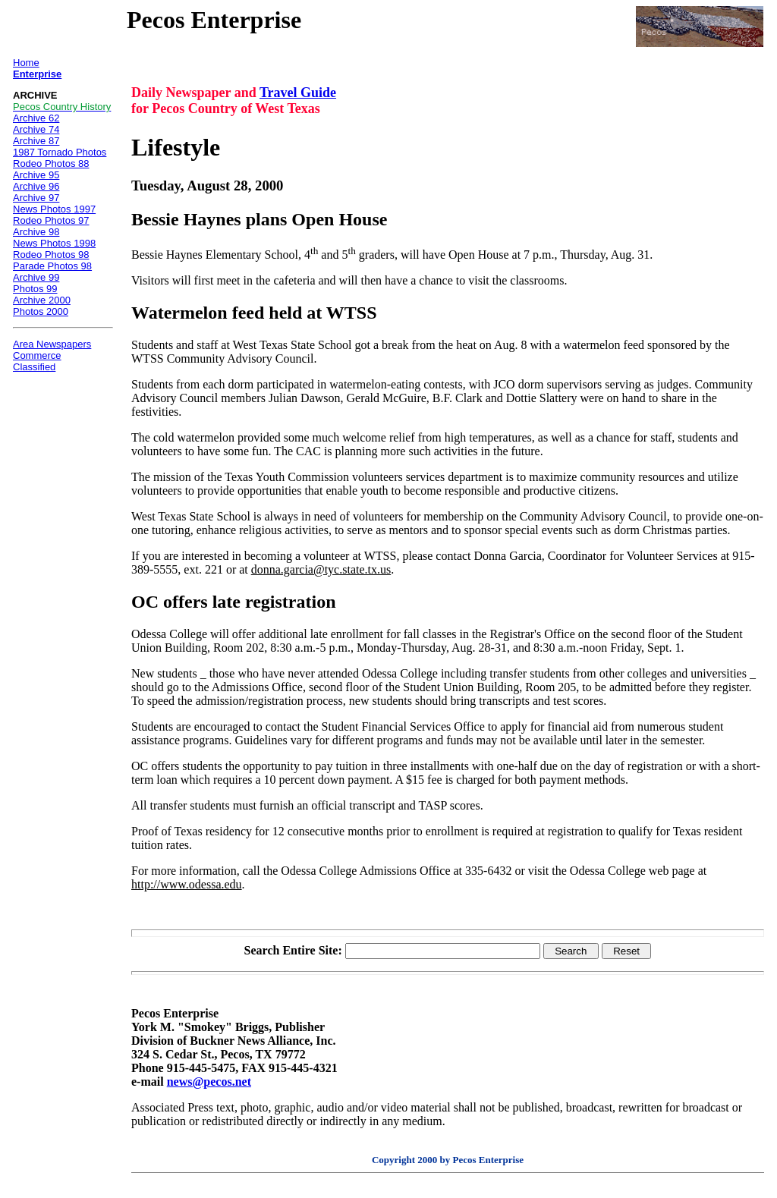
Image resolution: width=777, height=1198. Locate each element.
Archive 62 (36, 118)
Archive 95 (36, 175)
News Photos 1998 (54, 243)
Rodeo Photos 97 (51, 220)
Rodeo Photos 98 (51, 254)
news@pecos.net (209, 1081)
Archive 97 (36, 197)
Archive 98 (36, 231)
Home (26, 62)
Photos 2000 (40, 311)
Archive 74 (36, 129)
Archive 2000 (42, 300)
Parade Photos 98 (52, 266)
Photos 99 (35, 288)
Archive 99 (36, 277)
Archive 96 (36, 186)
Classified (34, 367)
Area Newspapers (52, 344)
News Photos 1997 (54, 209)
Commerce (37, 355)
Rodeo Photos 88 (51, 163)
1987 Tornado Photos (59, 152)
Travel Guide (298, 92)
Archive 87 (36, 140)
